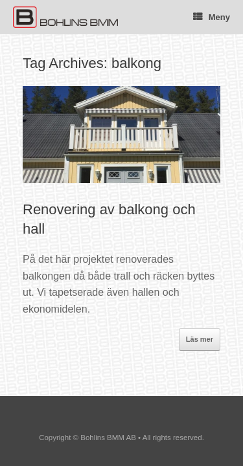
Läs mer (199, 339)
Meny (211, 17)
